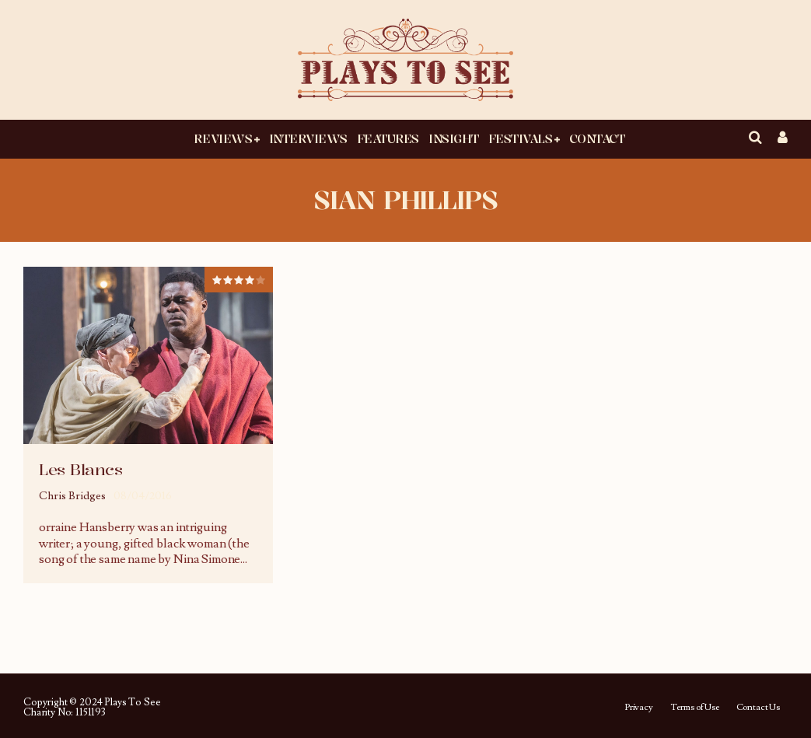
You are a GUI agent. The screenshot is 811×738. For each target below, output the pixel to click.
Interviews (308, 138)
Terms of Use (694, 707)
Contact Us (758, 707)
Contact (597, 138)
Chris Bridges (72, 496)
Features (388, 138)
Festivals (520, 138)
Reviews (223, 138)
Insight (453, 138)
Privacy (638, 707)
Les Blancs (80, 469)
